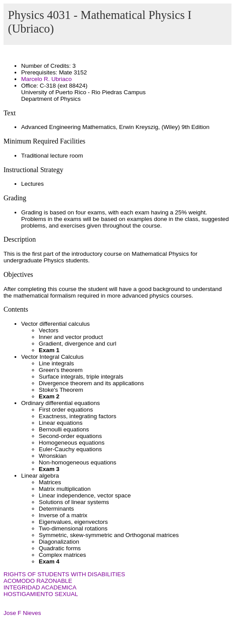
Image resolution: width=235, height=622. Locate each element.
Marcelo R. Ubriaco (46, 79)
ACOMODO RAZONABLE (38, 581)
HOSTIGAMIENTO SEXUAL (41, 594)
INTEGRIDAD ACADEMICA (40, 587)
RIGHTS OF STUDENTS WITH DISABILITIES (64, 574)
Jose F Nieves (22, 613)
